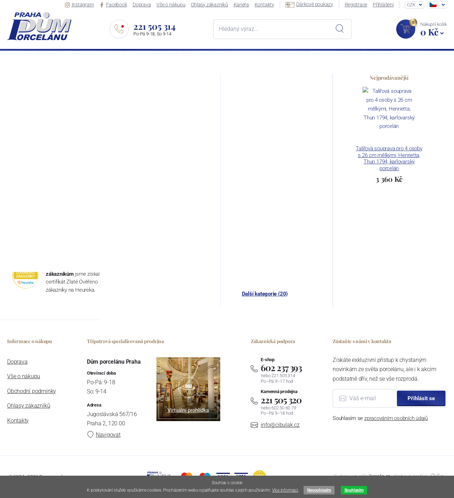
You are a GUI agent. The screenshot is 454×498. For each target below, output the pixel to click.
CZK (411, 4)
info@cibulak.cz (280, 424)
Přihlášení (383, 4)
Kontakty (264, 4)
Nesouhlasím (319, 490)
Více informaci (285, 490)
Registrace (356, 4)
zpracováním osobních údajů (396, 418)
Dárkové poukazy (309, 4)
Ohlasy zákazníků (209, 4)
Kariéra (241, 4)
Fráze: (14, 161)
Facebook (113, 4)
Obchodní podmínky (31, 391)
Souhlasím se (380, 418)
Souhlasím (354, 490)
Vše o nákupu (170, 4)
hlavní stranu (419, 127)
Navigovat (104, 434)
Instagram (79, 4)
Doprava (142, 4)
